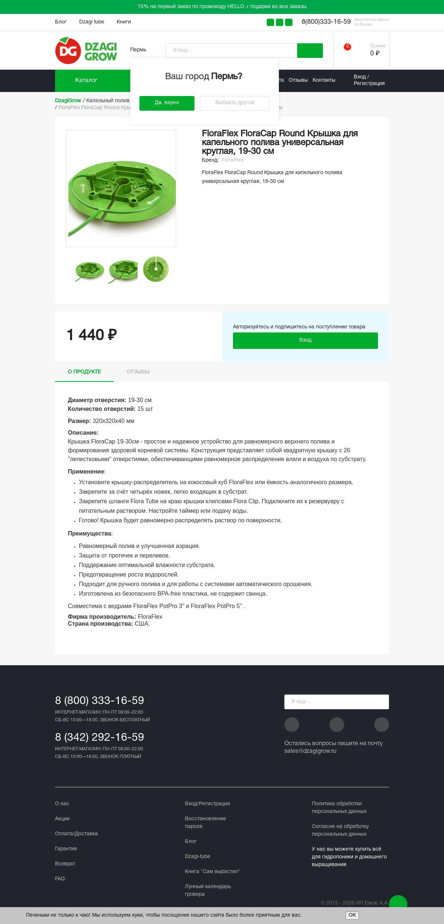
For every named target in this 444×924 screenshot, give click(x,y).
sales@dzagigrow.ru (310, 751)
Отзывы (298, 80)
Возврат (65, 864)
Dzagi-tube (197, 856)
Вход (305, 340)
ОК (352, 915)
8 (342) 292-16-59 (99, 738)
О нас (62, 804)
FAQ (60, 879)
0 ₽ (374, 54)
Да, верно (167, 102)
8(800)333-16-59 (326, 22)
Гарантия (66, 849)
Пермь (138, 50)
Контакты (324, 80)
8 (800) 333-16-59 (99, 701)
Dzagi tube (91, 22)
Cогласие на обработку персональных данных (340, 830)
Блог (61, 22)
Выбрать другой (234, 102)
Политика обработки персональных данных (339, 808)
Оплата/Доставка (76, 834)
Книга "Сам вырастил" (212, 871)
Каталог (86, 80)
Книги (124, 22)
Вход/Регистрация (207, 804)
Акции (62, 819)
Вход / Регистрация (369, 80)
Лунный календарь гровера (208, 890)
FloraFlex (232, 160)
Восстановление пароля (205, 823)
